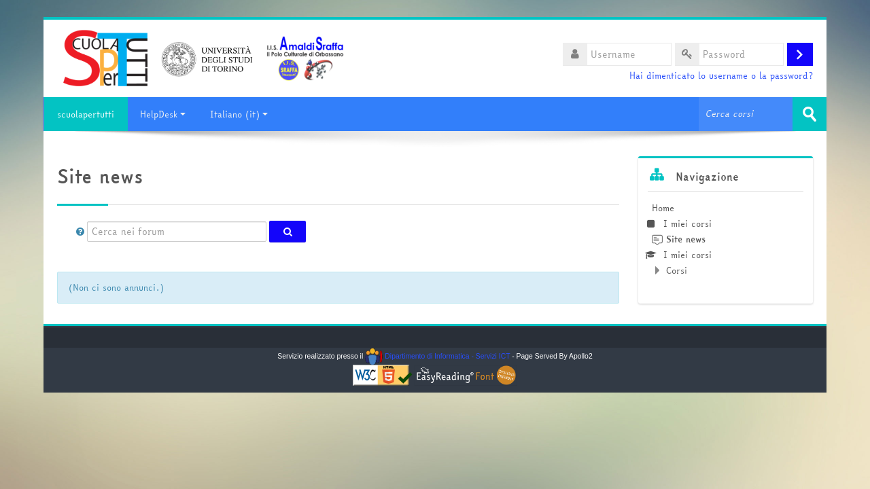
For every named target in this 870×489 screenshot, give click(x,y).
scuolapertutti (85, 114)
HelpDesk (163, 114)
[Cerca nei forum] (176, 231)
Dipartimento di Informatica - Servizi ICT (437, 356)
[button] (80, 231)
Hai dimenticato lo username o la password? (721, 75)
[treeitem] (725, 239)
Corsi (676, 270)
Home (663, 208)
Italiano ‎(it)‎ (239, 114)
